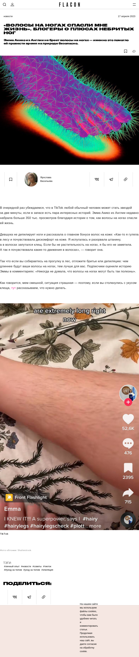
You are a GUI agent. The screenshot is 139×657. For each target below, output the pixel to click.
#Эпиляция (47, 569)
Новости (8, 16)
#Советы (37, 566)
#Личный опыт (12, 566)
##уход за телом (13, 569)
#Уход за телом (31, 569)
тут (14, 288)
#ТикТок (47, 566)
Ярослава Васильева (46, 179)
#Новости (26, 566)
